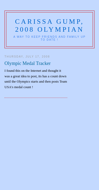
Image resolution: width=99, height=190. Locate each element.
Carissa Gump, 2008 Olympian (49, 25)
